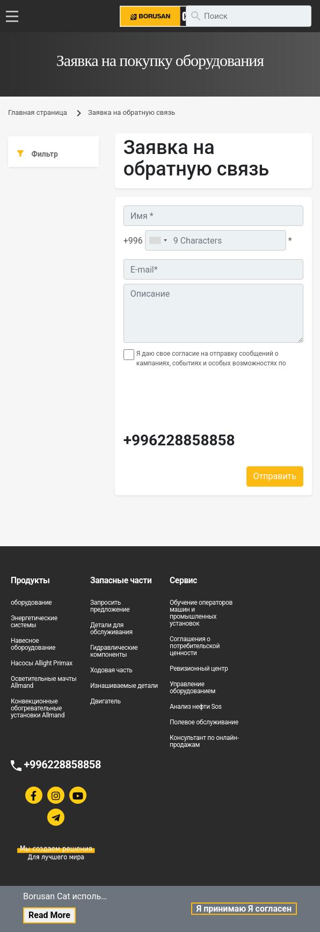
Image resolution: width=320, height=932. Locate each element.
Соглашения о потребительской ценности (195, 646)
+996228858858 (179, 440)
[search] (248, 16)
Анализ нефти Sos (196, 706)
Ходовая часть (111, 670)
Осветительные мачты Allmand (43, 682)
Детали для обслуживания (111, 628)
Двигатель (105, 701)
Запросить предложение (109, 606)
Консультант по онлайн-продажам (204, 741)
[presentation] (186, 402)
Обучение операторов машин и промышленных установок (201, 613)
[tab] (53, 154)
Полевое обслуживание (204, 722)
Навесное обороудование (33, 644)
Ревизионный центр (199, 668)
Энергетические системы (34, 621)
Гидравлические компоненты (113, 651)
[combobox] (158, 240)
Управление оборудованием (192, 687)
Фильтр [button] (37, 154)
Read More (49, 915)
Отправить (274, 476)
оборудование (31, 602)
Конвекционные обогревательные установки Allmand (37, 708)
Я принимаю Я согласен (244, 909)
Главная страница (37, 112)
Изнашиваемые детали (124, 685)
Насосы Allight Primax (41, 663)
